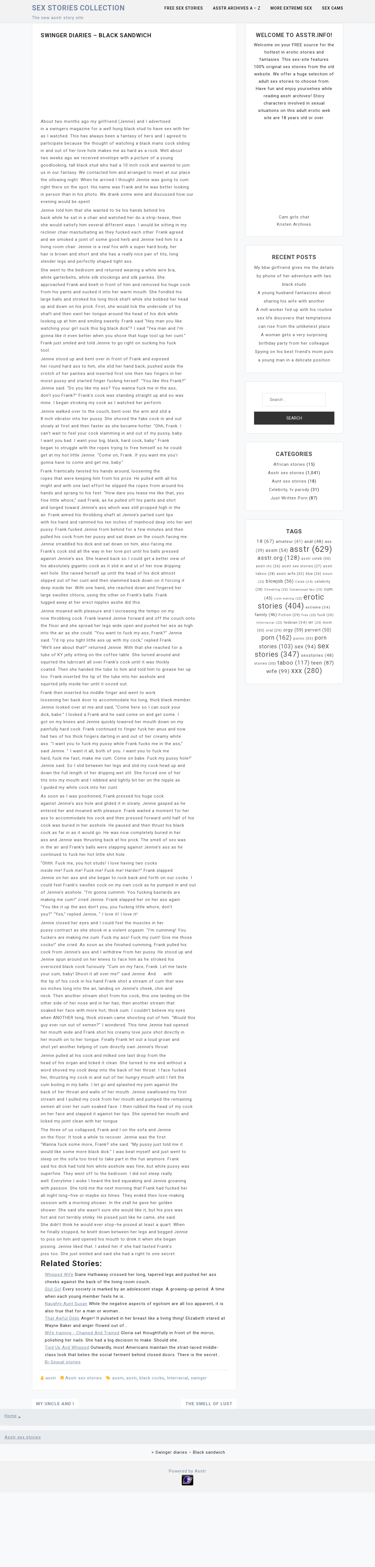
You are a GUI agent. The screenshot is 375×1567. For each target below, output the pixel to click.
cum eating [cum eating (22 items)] (288, 598)
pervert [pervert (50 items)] (318, 630)
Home (10, 1415)
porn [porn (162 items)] (276, 637)
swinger (199, 1378)
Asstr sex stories (83, 1378)
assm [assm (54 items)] (277, 550)
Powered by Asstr (187, 1471)
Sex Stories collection (78, 8)
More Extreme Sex (291, 8)
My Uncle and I (55, 1403)
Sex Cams (332, 8)
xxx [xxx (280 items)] (306, 671)
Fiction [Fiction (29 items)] (289, 615)
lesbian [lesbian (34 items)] (295, 622)
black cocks (151, 1378)
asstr (50, 1378)
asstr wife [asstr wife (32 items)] (290, 574)
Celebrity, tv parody (289, 489)
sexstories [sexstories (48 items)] (317, 655)
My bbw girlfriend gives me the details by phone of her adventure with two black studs (294, 276)
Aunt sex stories (289, 481)
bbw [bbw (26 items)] (313, 574)
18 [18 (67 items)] (265, 541)
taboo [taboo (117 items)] (293, 662)
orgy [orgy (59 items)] (293, 630)
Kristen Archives (294, 224)
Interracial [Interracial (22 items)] (269, 623)
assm (118, 1378)
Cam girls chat (294, 217)
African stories (289, 464)
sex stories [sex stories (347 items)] (292, 650)
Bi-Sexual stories (63, 1362)
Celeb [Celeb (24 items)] (304, 582)
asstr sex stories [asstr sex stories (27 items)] (302, 566)
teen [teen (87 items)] (322, 663)
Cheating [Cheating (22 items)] (276, 589)
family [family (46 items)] (266, 614)
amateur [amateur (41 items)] (289, 541)
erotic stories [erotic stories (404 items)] (291, 601)
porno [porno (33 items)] (303, 638)
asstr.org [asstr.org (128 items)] (278, 557)
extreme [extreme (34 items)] (317, 607)
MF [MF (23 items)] (315, 623)
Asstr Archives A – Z (237, 8)
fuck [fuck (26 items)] (326, 615)
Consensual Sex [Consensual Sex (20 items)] (306, 589)
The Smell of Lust (209, 1403)
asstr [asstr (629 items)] (310, 549)
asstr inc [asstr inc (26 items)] (268, 566)
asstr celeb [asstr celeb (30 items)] (316, 558)
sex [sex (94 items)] (305, 646)
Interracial (177, 1378)
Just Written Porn (289, 498)
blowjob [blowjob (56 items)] (280, 581)
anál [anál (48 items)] (313, 541)
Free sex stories (183, 8)
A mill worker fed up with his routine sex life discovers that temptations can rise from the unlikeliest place (294, 318)
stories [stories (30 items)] (265, 663)
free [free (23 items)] (309, 615)
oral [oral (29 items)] (274, 630)
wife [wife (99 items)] (278, 671)
